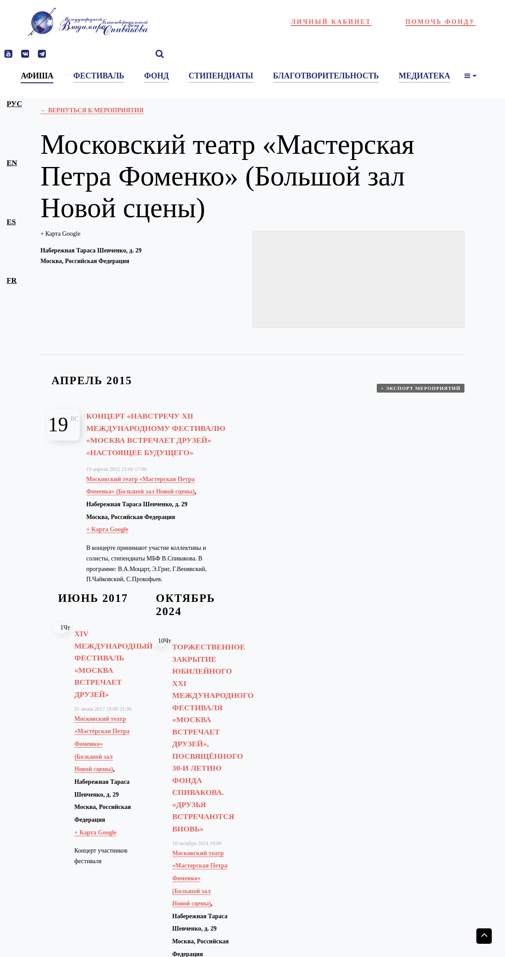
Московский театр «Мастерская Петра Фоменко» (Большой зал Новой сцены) (102, 756)
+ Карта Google (61, 233)
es (11, 222)
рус (14, 104)
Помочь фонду (440, 22)
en (12, 163)
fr (12, 280)
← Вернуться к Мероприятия (92, 110)
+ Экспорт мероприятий (421, 392)
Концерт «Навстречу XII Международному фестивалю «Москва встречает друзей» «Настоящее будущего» (156, 439)
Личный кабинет (331, 22)
